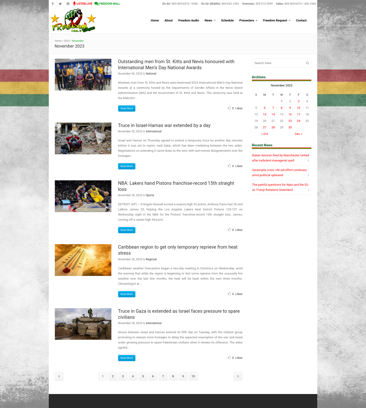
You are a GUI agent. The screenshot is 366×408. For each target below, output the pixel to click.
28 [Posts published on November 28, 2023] (273, 127)
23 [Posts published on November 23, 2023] (290, 121)
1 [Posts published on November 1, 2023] (281, 101)
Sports (150, 195)
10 (193, 376)
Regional (151, 259)
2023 (67, 40)
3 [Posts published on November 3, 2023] (298, 101)
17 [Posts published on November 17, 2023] (298, 114)
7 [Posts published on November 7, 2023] (273, 108)
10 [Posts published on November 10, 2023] (298, 108)
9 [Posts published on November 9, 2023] (290, 108)
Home (58, 40)
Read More (127, 108)
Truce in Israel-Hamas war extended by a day (164, 125)
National (151, 73)
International (154, 131)
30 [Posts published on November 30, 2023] (290, 127)
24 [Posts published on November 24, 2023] (298, 121)
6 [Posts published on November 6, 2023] (264, 108)
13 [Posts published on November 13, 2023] (264, 114)
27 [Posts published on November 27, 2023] (264, 127)
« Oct (264, 134)
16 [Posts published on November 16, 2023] (290, 114)
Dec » (299, 134)
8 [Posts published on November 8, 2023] (281, 108)
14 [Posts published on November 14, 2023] (273, 114)
